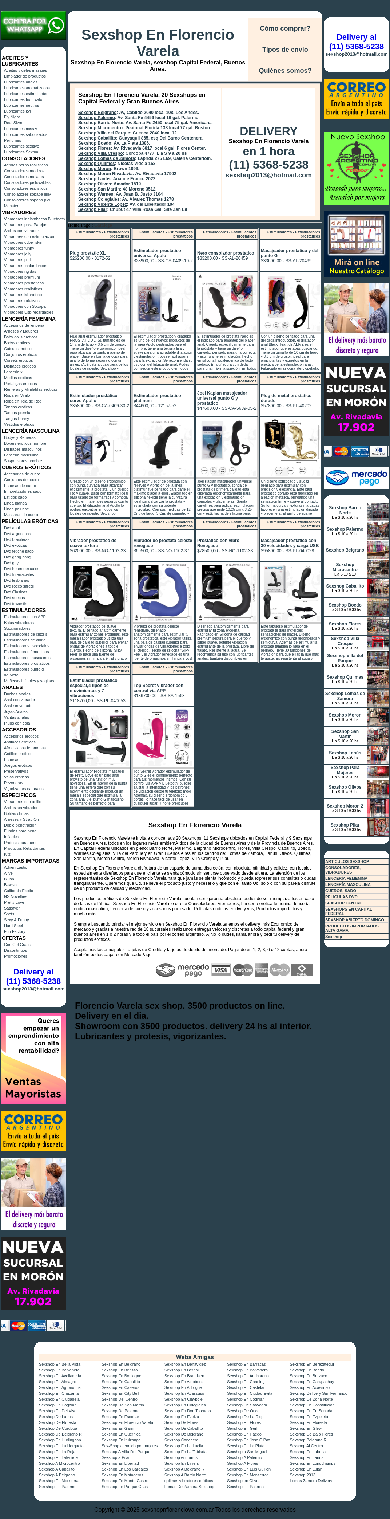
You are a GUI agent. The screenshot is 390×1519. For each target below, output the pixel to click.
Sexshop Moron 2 (345, 806)
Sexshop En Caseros (120, 1387)
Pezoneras (13, 783)
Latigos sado (15, 497)
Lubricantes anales (20, 82)
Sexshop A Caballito (57, 1469)
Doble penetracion (20, 825)
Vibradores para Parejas (25, 225)
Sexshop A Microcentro (59, 1463)
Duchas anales (17, 694)
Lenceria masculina (21, 455)
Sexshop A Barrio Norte (185, 1475)
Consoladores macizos (24, 171)
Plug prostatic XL (88, 253)
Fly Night (12, 117)
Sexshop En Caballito (121, 1381)
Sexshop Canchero (181, 1440)
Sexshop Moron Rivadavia (105, 173)
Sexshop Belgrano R (308, 1440)
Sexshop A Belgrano (57, 1475)
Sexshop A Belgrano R (184, 1469)
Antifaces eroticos (20, 742)
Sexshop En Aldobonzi (184, 1381)
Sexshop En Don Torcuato (187, 1411)
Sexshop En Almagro (57, 1381)
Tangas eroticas (18, 407)
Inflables (11, 837)
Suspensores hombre (23, 461)
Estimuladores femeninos (26, 651)
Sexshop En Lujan (306, 1469)
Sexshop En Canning (245, 1381)
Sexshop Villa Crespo (100, 153)
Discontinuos (15, 950)
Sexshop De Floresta (57, 1422)
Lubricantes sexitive (21, 146)
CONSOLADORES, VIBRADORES (343, 870)
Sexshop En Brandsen (184, 1376)
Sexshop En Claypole (183, 1399)
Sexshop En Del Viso (57, 1411)
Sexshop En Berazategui (312, 1364)
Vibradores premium (22, 277)
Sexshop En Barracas (246, 1364)
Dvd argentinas (17, 533)
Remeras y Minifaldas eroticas (30, 389)
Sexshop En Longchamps (312, 1463)
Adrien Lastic (15, 867)
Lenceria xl (13, 372)
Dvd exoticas (15, 545)
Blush (9, 879)
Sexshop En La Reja (57, 1451)
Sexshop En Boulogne (121, 1376)
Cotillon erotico (17, 753)
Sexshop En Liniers (181, 1463)
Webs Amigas (195, 1357)
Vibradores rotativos (22, 300)
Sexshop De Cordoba (58, 1428)
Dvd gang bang (17, 557)
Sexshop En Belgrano (121, 1364)
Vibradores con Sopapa (25, 306)
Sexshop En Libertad (120, 1463)
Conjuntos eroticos (20, 354)
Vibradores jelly (17, 254)
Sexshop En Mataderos (122, 1475)
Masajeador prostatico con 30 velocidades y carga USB (290, 543)
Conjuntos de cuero (21, 480)
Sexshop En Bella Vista (59, 1364)
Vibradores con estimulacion (29, 236)
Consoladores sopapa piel (27, 200)
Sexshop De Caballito (183, 1428)
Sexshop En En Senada (311, 1411)
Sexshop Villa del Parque (104, 133)
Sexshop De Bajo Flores (311, 1434)
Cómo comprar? (285, 28)
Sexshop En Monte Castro (125, 1481)
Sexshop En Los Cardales (125, 1469)
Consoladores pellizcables (27, 182)
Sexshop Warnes (95, 194)
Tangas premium (18, 413)
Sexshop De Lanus (56, 1416)
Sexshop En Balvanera (59, 1370)
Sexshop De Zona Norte (311, 1399)
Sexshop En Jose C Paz (248, 1440)
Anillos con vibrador (21, 230)
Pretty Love (14, 902)
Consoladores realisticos (26, 188)
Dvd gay (11, 563)
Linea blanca (15, 503)
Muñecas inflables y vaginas (29, 681)
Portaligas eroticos (20, 383)
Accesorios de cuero (22, 474)
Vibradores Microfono (23, 295)
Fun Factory (14, 931)
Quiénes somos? (285, 70)
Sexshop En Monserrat (247, 1475)
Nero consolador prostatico (225, 253)
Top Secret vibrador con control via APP (158, 688)
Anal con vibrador (19, 700)
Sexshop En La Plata (245, 1446)
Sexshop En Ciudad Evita (249, 1393)
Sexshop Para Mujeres (345, 770)
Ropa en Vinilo (17, 395)
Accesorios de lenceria (24, 325)
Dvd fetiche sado (19, 551)
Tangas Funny (16, 418)
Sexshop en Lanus (181, 1457)
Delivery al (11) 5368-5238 (33, 976)
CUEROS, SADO (340, 890)
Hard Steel (13, 925)
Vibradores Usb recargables (28, 312)
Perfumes (12, 140)
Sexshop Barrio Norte (100, 122)
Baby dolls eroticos (20, 337)
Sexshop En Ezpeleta (309, 1416)
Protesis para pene (20, 842)
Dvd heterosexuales (21, 568)
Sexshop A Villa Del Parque (126, 1451)
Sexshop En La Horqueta (61, 1446)
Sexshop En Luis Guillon (249, 1469)
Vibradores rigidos (20, 271)
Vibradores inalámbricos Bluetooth (34, 219)
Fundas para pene (20, 831)
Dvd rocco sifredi (19, 586)
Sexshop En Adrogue (183, 1387)
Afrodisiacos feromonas (25, 748)
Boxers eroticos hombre (25, 443)
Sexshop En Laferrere (58, 1457)
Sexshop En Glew (306, 1428)
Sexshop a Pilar (116, 1457)
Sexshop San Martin (99, 189)
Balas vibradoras (19, 622)
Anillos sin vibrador (20, 807)
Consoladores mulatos (24, 176)
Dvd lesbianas (16, 580)
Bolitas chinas (16, 813)
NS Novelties (15, 896)
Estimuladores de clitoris (25, 634)
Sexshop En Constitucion (312, 1405)
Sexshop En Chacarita (59, 1393)
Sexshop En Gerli (242, 1428)
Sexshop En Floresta (308, 1422)
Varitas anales (16, 717)
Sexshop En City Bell (120, 1393)
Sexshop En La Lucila (183, 1446)
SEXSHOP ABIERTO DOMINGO (354, 920)
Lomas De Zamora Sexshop (189, 1486)
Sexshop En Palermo (57, 1486)
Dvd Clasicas (15, 592)
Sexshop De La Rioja (245, 1416)
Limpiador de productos (25, 76)
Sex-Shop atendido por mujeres (130, 1446)
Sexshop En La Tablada (185, 1451)
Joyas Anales (16, 711)
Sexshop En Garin (118, 1428)
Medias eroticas (18, 378)
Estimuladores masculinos (27, 657)
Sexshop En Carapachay (312, 1381)
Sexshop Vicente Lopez (102, 204)
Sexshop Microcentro (100, 127)
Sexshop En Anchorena (248, 1376)
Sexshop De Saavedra (247, 1405)
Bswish (10, 885)
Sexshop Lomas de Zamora (106, 158)
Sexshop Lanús (94, 178)
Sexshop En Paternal (245, 1486)
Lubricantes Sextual (21, 152)
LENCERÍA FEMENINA (346, 878)
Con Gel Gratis (17, 944)
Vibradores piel (17, 260)
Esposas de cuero (20, 485)
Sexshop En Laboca (308, 1451)
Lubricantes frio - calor (24, 99)
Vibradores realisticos (23, 289)
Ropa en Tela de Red (22, 401)
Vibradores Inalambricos (25, 265)
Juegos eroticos (18, 765)
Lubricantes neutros (21, 105)
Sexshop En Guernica (121, 1434)
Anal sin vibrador (19, 705)
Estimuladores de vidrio (24, 640)
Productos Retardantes (24, 848)
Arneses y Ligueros (21, 331)
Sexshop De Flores (181, 1422)
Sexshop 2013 (302, 1475)
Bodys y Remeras (20, 437)
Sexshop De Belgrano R (60, 1434)
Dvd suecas (14, 598)
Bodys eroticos (17, 343)
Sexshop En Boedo (307, 1370)
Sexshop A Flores (242, 1463)
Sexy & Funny (16, 920)
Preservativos (16, 771)
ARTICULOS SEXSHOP (347, 861)
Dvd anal (12, 528)
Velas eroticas (16, 777)
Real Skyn (13, 123)
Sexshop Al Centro (306, 1446)
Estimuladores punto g (24, 669)
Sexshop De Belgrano (183, 1434)
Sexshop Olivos (94, 184)
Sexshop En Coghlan (245, 1399)
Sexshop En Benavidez (185, 1364)
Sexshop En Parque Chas (125, 1486)
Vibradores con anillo (22, 802)
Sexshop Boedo (94, 143)
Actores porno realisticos (26, 165)
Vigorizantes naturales (24, 788)
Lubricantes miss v (20, 128)
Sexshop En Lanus (306, 1457)
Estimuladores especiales (26, 646)
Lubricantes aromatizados (27, 88)
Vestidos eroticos (19, 424)
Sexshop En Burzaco (308, 1376)
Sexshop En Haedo (244, 1434)
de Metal (11, 675)
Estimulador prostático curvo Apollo (94, 398)
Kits (7, 854)
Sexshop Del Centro (119, 1399)
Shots (9, 914)
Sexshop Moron (94, 168)
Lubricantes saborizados (25, 134)
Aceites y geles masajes (25, 70)
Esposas (11, 759)
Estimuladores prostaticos (27, 663)
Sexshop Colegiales (98, 199)
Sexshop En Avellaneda (60, 1376)
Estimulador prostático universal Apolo (157, 253)
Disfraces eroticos (20, 366)
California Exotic (18, 890)
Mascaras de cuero (21, 515)
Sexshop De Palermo (120, 1411)
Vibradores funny (19, 248)
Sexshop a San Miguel (247, 1451)
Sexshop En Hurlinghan (60, 1440)
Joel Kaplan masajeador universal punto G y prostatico (222, 398)
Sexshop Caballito (97, 138)
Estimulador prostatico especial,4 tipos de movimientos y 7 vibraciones (94, 688)
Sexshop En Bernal (181, 1370)
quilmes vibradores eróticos (188, 1481)
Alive (8, 873)
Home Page (79, 225)
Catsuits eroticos (18, 348)
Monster (11, 206)
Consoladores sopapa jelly (27, 194)
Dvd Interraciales (19, 574)
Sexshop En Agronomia (60, 1387)
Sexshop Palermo (96, 117)
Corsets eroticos (18, 360)
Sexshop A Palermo (244, 1457)
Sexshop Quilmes (96, 163)
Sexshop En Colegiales (185, 1405)
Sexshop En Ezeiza (181, 1416)
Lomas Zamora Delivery (311, 1481)
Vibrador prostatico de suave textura (93, 543)
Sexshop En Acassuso (310, 1387)
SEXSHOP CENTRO (344, 903)
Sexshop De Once (243, 1411)
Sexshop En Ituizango (121, 1440)
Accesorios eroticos (21, 736)
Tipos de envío (285, 49)
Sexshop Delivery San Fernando (318, 1393)
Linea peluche (16, 509)
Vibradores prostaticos (24, 283)
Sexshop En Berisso (120, 1370)
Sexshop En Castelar (245, 1387)
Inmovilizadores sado (22, 491)
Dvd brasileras (16, 539)
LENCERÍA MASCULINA (348, 884)
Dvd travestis (15, 603)
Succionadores (17, 628)
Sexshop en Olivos (243, 1481)
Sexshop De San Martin (123, 1405)
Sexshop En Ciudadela (59, 1399)
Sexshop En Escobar (120, 1416)
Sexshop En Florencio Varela (157, 43)
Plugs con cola (17, 723)
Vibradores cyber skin (23, 242)
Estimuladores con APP (25, 617)
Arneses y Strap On (21, 819)
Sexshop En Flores (244, 1422)
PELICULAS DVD (341, 897)
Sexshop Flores (94, 148)
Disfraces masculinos (23, 449)
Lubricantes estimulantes (26, 93)
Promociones (15, 956)
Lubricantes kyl (17, 111)
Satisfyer (12, 908)
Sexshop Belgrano (97, 112)
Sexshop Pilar (92, 209)
